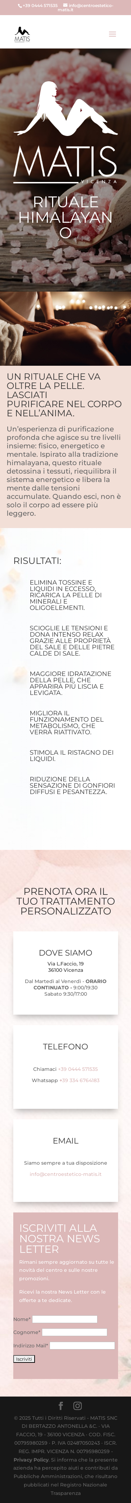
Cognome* (27, 1332)
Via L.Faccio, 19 (66, 964)
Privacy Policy (31, 1460)
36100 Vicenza (65, 970)
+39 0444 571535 (78, 1069)
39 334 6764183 (79, 1080)
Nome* (22, 1319)
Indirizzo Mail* (30, 1345)
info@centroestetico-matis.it (66, 1174)
